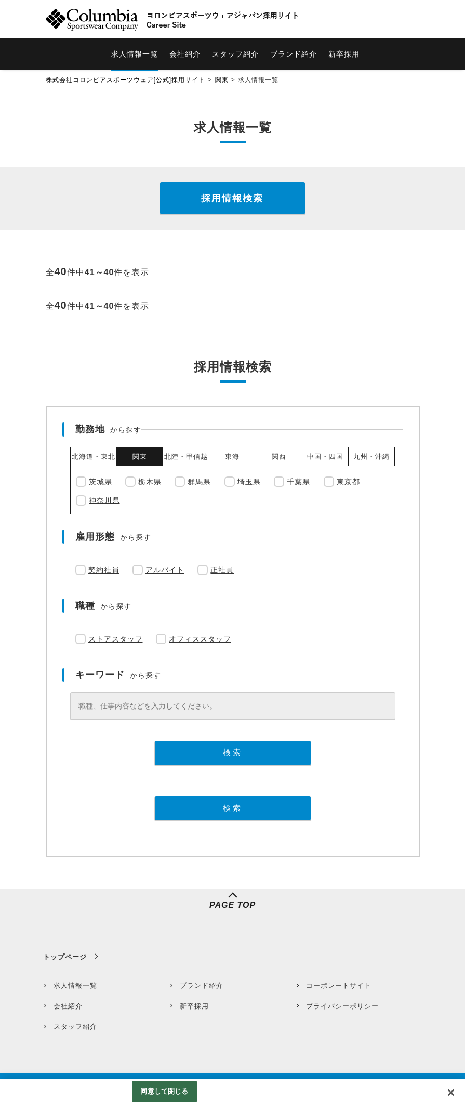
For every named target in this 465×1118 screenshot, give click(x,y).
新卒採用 (194, 1006)
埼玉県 (249, 482)
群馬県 (199, 482)
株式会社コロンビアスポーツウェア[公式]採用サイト (126, 80)
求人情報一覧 (75, 985)
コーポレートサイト (338, 985)
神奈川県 (104, 500)
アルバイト (164, 570)
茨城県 (100, 482)
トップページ (65, 957)
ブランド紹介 (201, 985)
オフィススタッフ (200, 639)
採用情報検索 (232, 198)
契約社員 (103, 570)
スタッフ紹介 (75, 1026)
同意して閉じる (164, 1091)
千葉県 (298, 482)
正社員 (222, 570)
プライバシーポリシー (342, 1006)
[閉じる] (451, 1092)
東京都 (348, 482)
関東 (222, 80)
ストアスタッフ (115, 639)
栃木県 (150, 482)
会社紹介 (68, 1006)
